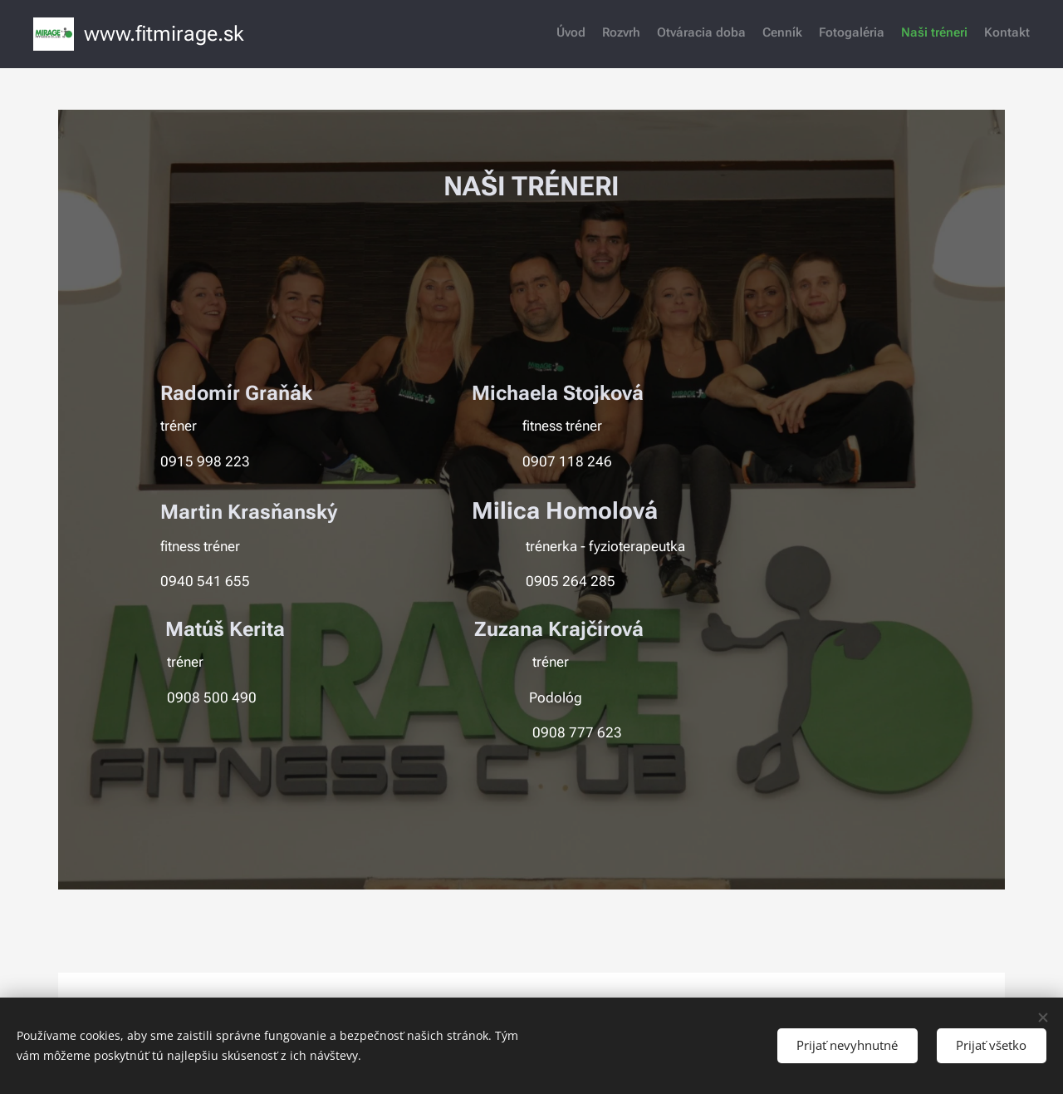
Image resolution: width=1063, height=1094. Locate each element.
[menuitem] (932, 34)
